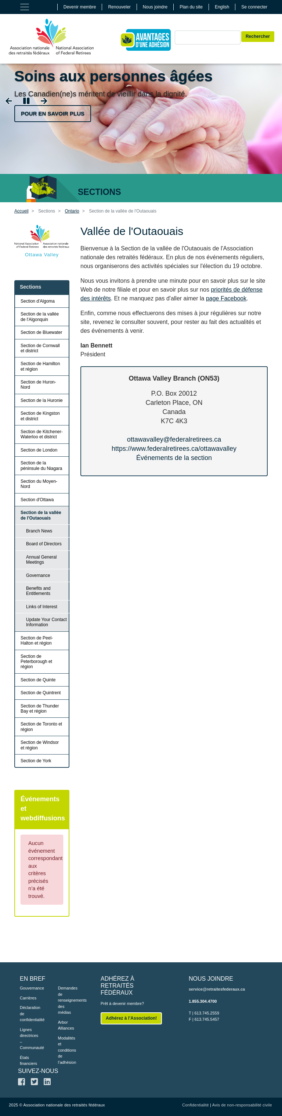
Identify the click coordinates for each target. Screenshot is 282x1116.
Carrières (28, 998)
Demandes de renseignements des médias (66, 1000)
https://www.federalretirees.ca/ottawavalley (174, 448)
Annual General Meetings (41, 560)
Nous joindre (155, 7)
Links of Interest (41, 606)
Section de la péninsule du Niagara (41, 465)
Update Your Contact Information (46, 622)
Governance (38, 575)
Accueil (21, 211)
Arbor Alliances (66, 1025)
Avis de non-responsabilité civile (242, 1105)
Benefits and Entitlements (38, 591)
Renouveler (119, 7)
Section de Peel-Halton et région (37, 640)
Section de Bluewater (41, 332)
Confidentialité (195, 1105)
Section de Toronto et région (41, 726)
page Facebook (226, 298)
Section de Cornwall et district (40, 348)
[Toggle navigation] (24, 7)
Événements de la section (174, 457)
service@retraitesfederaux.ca (217, 989)
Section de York (36, 760)
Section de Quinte (38, 679)
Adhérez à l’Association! (131, 1018)
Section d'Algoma (38, 301)
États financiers (28, 1060)
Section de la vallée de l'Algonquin (40, 316)
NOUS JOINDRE (211, 979)
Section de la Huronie (42, 400)
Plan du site (191, 7)
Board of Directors (44, 543)
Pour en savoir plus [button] (52, 113)
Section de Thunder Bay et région (40, 708)
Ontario (72, 211)
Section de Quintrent (41, 692)
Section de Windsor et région (40, 745)
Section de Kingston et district (40, 416)
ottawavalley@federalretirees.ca (174, 439)
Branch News (39, 531)
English (222, 7)
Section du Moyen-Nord (39, 484)
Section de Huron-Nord (38, 384)
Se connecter (254, 7)
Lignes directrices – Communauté (28, 1038)
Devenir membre (80, 7)
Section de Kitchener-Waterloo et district (42, 434)
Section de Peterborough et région (36, 662)
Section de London (39, 450)
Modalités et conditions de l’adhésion (66, 1050)
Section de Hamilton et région (40, 366)
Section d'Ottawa (37, 499)
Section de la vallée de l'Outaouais (41, 515)
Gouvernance (28, 988)
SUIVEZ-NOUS (38, 1071)
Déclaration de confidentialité (28, 1013)
